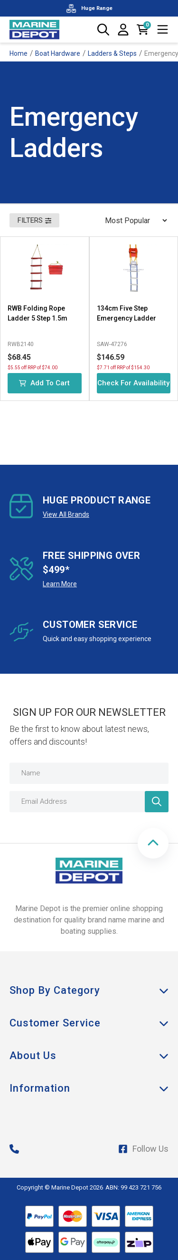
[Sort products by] (133, 220)
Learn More (60, 584)
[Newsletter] (157, 801)
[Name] (89, 773)
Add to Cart (44, 383)
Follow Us (143, 1149)
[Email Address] (89, 801)
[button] (153, 843)
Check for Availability (133, 383)
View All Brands (66, 514)
